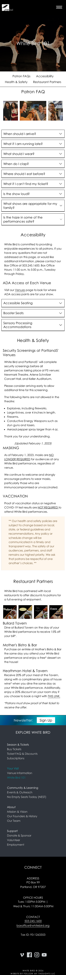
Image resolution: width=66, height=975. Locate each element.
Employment (15, 844)
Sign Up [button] (46, 720)
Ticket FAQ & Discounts (22, 753)
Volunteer (13, 840)
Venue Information (19, 773)
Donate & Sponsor (19, 835)
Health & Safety (16, 82)
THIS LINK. (54, 696)
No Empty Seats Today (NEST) (26, 797)
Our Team (13, 820)
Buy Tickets (14, 749)
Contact (33, 917)
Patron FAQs (21, 76)
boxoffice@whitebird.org (33, 925)
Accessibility (45, 76)
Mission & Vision (17, 811)
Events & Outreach (19, 792)
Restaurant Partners (47, 82)
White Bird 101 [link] (16, 777)
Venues (20, 290)
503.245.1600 (33, 921)
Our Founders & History (22, 816)
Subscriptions (15, 758)
